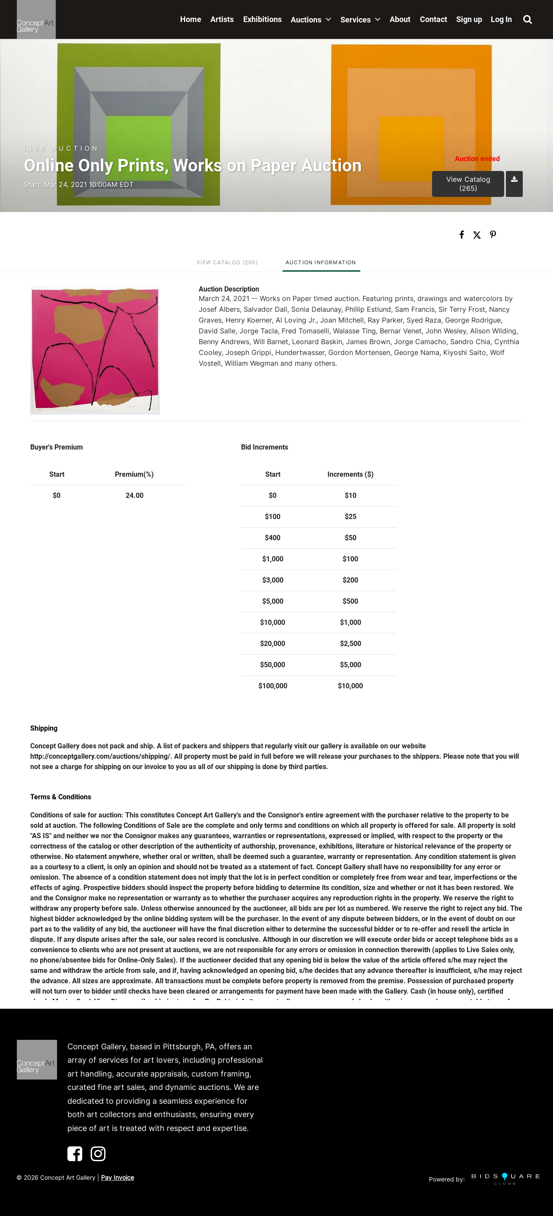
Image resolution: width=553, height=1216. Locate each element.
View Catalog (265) (468, 184)
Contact (433, 19)
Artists (222, 19)
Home (190, 19)
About (400, 19)
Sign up (469, 19)
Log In (501, 19)
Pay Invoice (117, 1177)
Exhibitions (262, 19)
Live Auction (61, 148)
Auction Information (321, 262)
